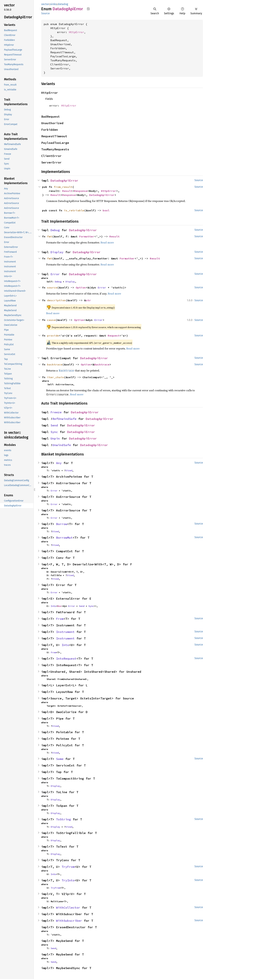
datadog (63, 4)
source (52, 287)
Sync (54, 432)
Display (57, 252)
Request (114, 335)
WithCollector (68, 907)
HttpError (76, 32)
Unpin (55, 438)
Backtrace (101, 364)
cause (51, 320)
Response (81, 191)
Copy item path (88, 9)
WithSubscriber (69, 921)
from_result (63, 187)
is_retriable (74, 210)
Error (55, 274)
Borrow (61, 524)
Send (54, 425)
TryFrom (68, 867)
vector (45, 4)
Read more (107, 242)
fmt (49, 236)
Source (45, 13)
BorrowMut (64, 537)
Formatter (86, 236)
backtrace (54, 364)
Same (59, 759)
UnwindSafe (61, 445)
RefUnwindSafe (64, 419)
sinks (53, 4)
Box (59, 606)
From (59, 619)
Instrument (65, 632)
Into (53, 606)
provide (53, 335)
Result (67, 191)
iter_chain (55, 377)
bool (106, 210)
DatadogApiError (64, 180)
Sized (68, 470)
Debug (55, 230)
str (88, 300)
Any (59, 463)
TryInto (68, 880)
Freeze (56, 412)
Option (81, 287)
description (56, 300)
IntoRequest (66, 658)
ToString (63, 819)
